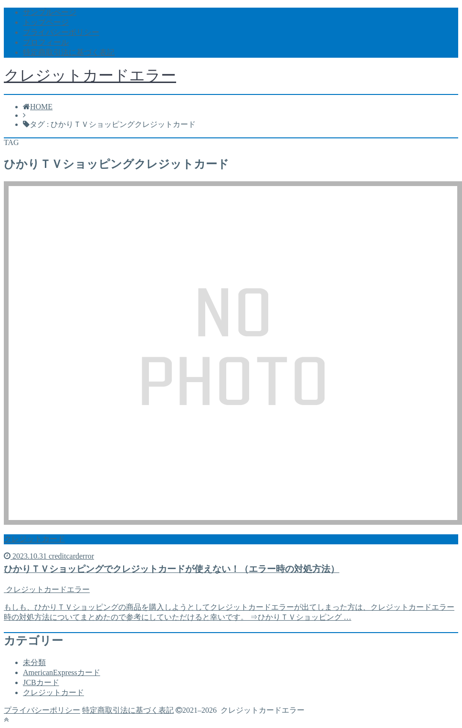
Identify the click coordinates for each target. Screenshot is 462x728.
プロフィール (46, 42)
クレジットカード (53, 692)
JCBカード (41, 682)
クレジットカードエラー (90, 75)
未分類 (34, 662)
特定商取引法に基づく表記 (69, 52)
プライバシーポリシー (61, 32)
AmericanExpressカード (61, 672)
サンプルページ (49, 12)
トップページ (46, 22)
